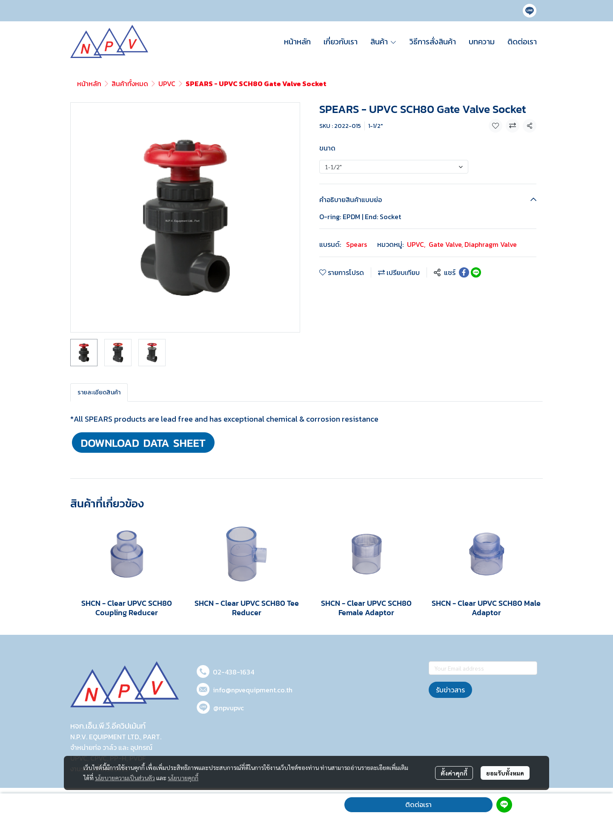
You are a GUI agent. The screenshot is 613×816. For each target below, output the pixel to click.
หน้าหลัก (89, 83)
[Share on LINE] (476, 272)
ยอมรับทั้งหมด (505, 773)
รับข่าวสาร (450, 690)
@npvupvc (228, 708)
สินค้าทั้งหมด (130, 83)
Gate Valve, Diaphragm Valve (473, 244)
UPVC (166, 83)
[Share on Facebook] (464, 272)
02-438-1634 (233, 672)
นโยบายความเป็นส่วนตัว (125, 777)
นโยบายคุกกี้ (183, 777)
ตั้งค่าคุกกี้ (454, 773)
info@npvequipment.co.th (252, 690)
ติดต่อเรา (418, 804)
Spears (356, 244)
